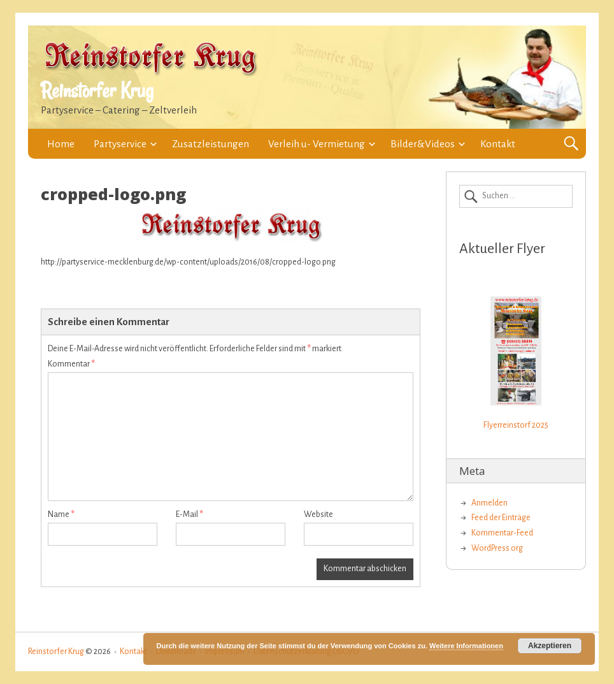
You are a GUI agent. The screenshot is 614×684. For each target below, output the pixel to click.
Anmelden (489, 502)
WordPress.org (497, 548)
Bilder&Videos (422, 143)
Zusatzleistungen (210, 143)
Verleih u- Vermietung (316, 143)
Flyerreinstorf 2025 (515, 425)
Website (318, 514)
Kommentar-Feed (502, 532)
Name (61, 514)
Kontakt (497, 143)
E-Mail (189, 514)
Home (61, 143)
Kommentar (71, 364)
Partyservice (120, 143)
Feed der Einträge (501, 517)
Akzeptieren (549, 645)
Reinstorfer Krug (97, 90)
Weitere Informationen (466, 646)
